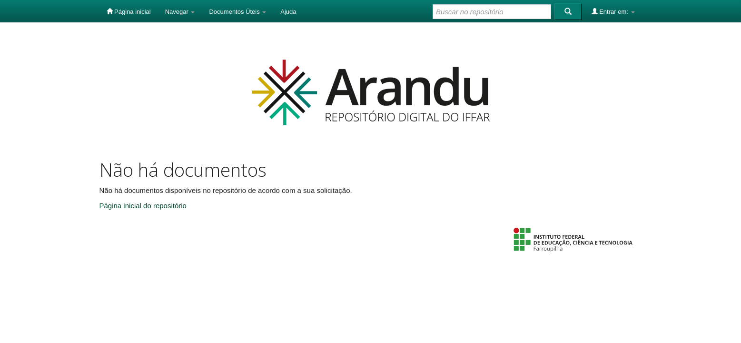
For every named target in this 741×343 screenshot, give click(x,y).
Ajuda (288, 11)
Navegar (180, 11)
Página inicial (129, 11)
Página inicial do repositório (143, 206)
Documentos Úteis (237, 11)
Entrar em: (613, 11)
